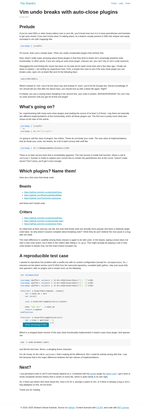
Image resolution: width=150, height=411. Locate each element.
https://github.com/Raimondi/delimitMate (43, 195)
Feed (127, 3)
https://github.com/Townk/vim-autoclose (42, 198)
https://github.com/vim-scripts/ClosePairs (43, 218)
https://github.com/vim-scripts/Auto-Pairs (43, 224)
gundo (93, 373)
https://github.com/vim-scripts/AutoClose (43, 192)
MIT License (123, 407)
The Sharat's (28, 3)
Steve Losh (111, 373)
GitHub (71, 407)
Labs (121, 3)
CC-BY (99, 407)
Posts (114, 3)
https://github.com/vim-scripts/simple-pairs (43, 221)
